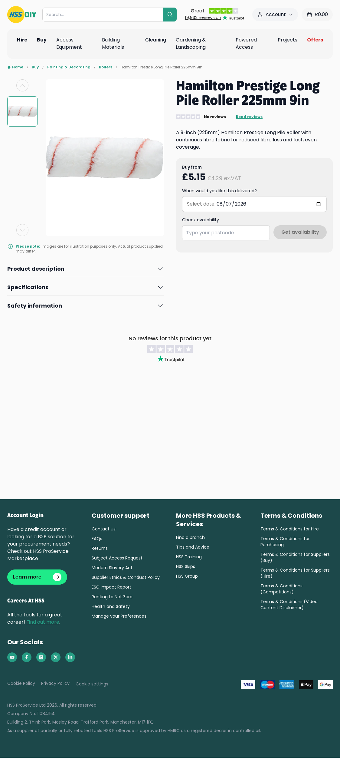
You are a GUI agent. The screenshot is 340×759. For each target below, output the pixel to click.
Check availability (200, 220)
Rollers (105, 67)
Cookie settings (92, 685)
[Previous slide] (22, 85)
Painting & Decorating (68, 67)
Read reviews (249, 116)
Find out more (42, 623)
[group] (22, 111)
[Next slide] (22, 230)
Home (15, 67)
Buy (35, 67)
